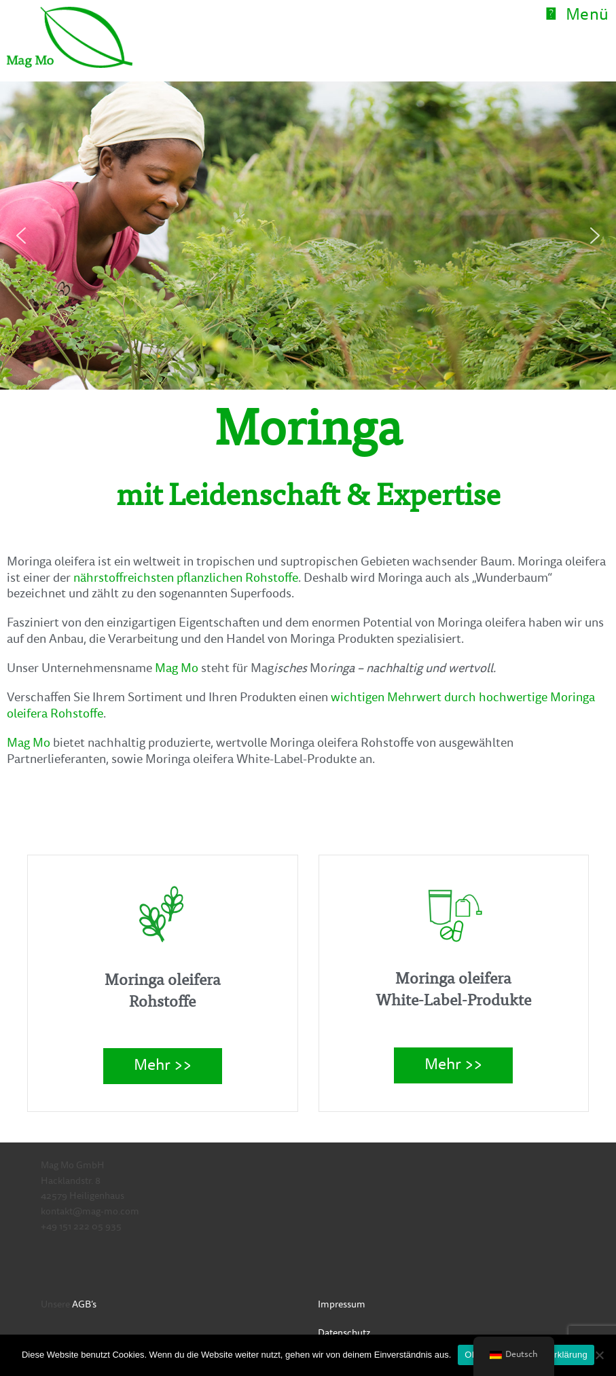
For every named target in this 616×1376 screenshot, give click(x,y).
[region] (308, 235)
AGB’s (84, 1305)
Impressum (341, 1305)
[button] (21, 235)
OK (471, 1355)
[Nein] (599, 1355)
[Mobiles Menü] (577, 16)
